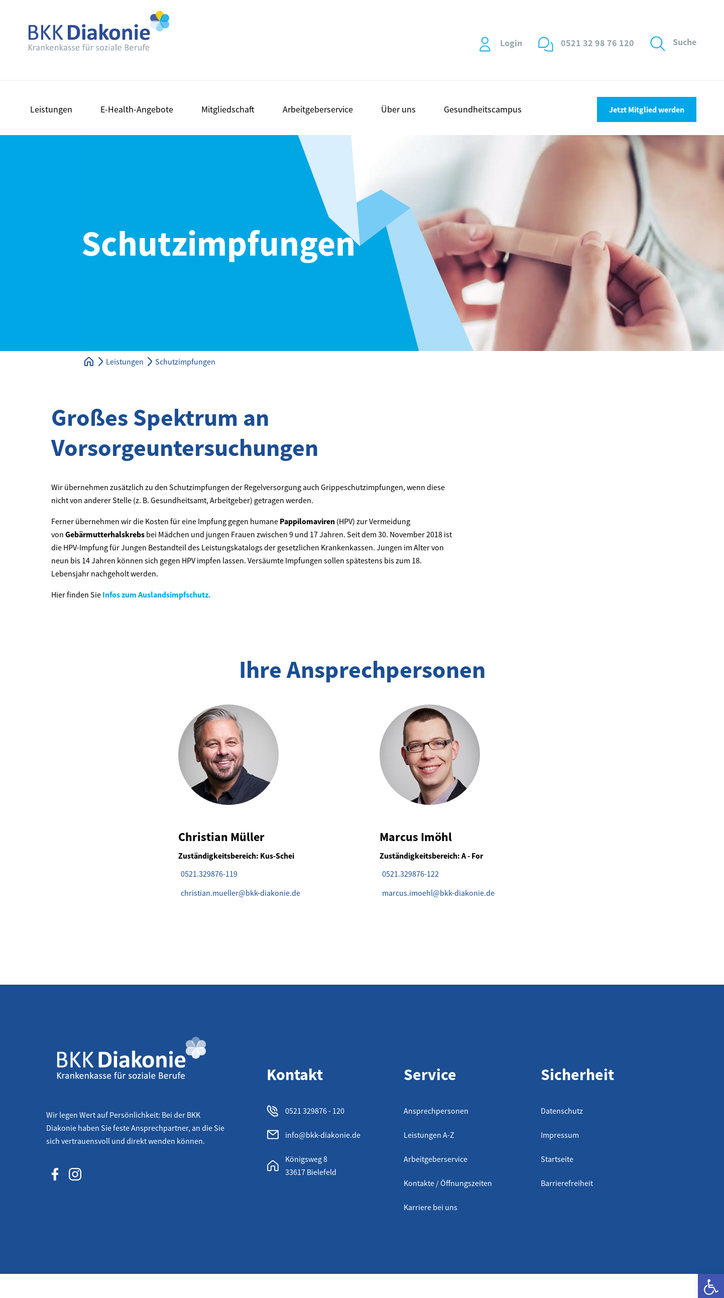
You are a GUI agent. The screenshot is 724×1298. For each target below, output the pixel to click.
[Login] (485, 44)
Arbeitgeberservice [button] (318, 109)
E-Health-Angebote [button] (136, 109)
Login (511, 43)
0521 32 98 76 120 (597, 43)
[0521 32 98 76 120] (545, 44)
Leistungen (125, 362)
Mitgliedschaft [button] (228, 109)
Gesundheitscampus (483, 109)
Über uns (398, 109)
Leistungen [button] (51, 109)
